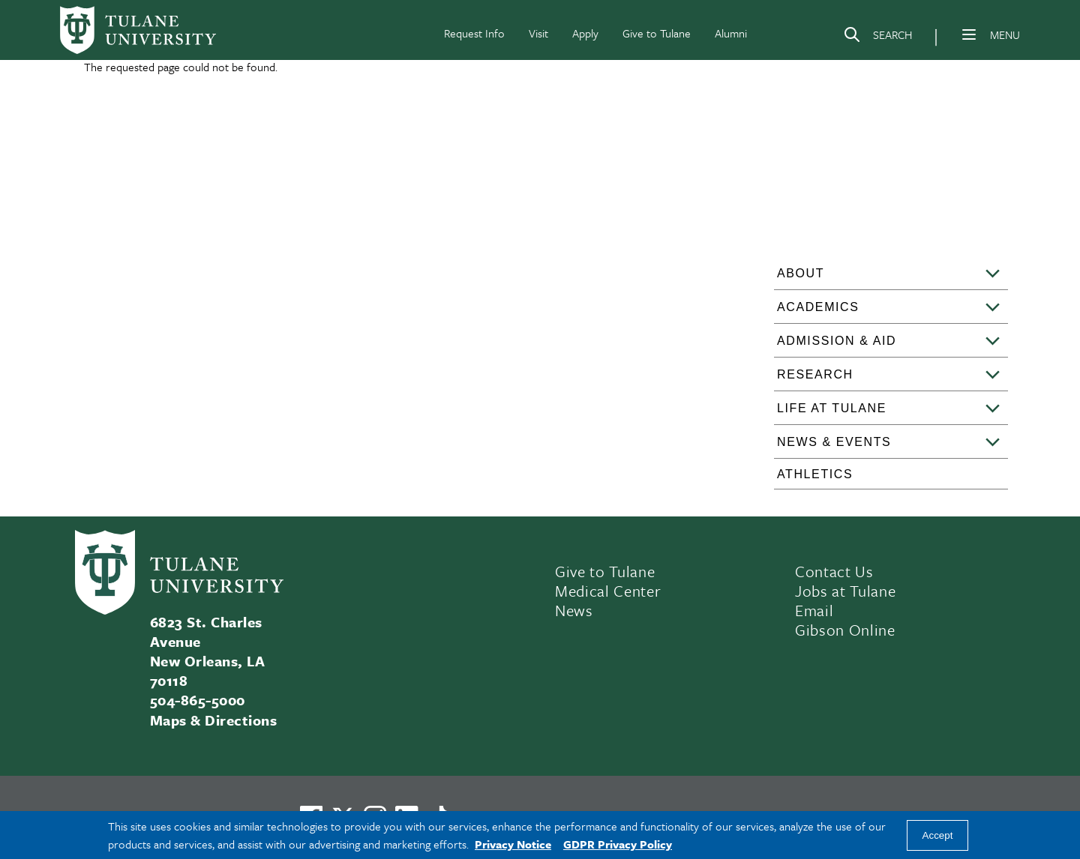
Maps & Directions (213, 720)
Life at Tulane (831, 408)
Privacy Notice (513, 844)
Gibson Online (845, 629)
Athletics (815, 474)
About (800, 273)
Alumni (731, 33)
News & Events (834, 441)
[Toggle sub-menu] (993, 274)
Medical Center (608, 590)
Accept (937, 835)
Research (815, 374)
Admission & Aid (836, 340)
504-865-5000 (197, 700)
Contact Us (834, 571)
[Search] (877, 37)
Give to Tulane (656, 33)
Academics (818, 307)
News (574, 610)
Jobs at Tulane (845, 590)
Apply (585, 33)
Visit (538, 33)
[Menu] (969, 34)
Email (814, 610)
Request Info (474, 33)
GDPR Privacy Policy (617, 844)
